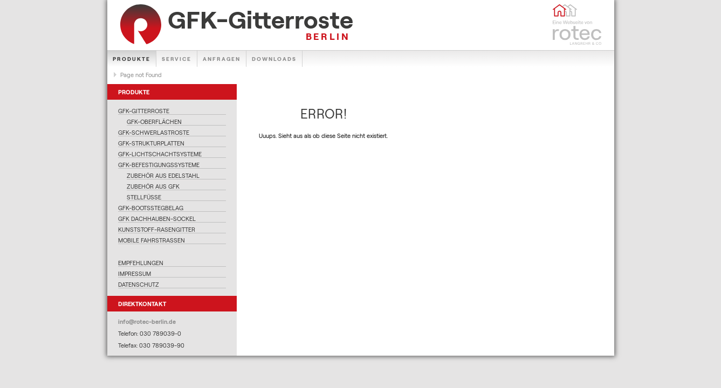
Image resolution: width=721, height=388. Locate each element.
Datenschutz (138, 284)
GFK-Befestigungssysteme (159, 164)
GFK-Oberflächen (154, 121)
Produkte (131, 59)
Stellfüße (144, 196)
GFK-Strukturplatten (151, 143)
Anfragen (222, 59)
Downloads (274, 59)
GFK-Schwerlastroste (153, 132)
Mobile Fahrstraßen (151, 240)
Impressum (134, 273)
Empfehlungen (140, 262)
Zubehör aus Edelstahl (163, 175)
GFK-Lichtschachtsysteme (160, 153)
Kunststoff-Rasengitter (156, 229)
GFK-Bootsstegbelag (150, 207)
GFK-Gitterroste (143, 110)
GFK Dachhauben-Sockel (157, 218)
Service (176, 59)
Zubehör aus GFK (153, 186)
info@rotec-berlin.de (147, 321)
